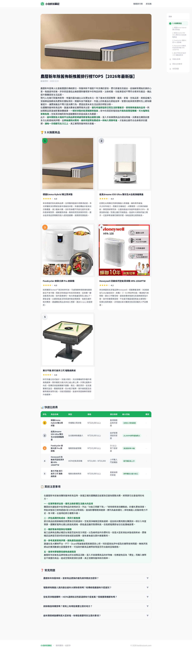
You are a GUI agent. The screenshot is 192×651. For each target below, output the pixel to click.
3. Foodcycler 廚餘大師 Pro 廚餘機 (179, 41)
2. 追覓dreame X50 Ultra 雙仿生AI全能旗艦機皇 (179, 35)
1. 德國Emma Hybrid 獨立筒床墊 (179, 28)
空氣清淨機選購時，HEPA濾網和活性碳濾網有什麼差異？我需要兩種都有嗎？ (96, 596)
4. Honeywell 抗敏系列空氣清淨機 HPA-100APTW (179, 47)
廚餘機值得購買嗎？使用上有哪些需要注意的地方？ (96, 606)
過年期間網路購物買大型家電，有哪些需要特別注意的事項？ (96, 615)
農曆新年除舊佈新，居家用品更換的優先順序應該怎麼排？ (96, 578)
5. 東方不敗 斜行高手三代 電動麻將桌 (179, 54)
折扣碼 (148, 3)
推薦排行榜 (138, 3)
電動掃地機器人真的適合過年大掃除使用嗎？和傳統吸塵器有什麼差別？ (96, 587)
